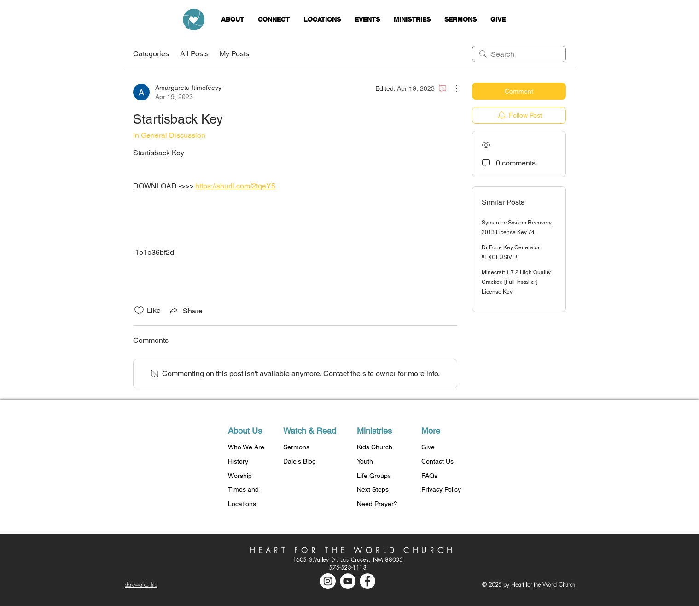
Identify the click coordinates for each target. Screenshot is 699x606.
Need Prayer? (377, 503)
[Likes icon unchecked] (139, 310)
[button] (232, 19)
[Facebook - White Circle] (367, 581)
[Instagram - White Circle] (328, 581)
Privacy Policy (441, 489)
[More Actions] (451, 88)
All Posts (194, 53)
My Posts (234, 53)
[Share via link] (185, 310)
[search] (519, 54)
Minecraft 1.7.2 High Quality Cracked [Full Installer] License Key (516, 282)
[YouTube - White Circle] (347, 581)
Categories (151, 53)
